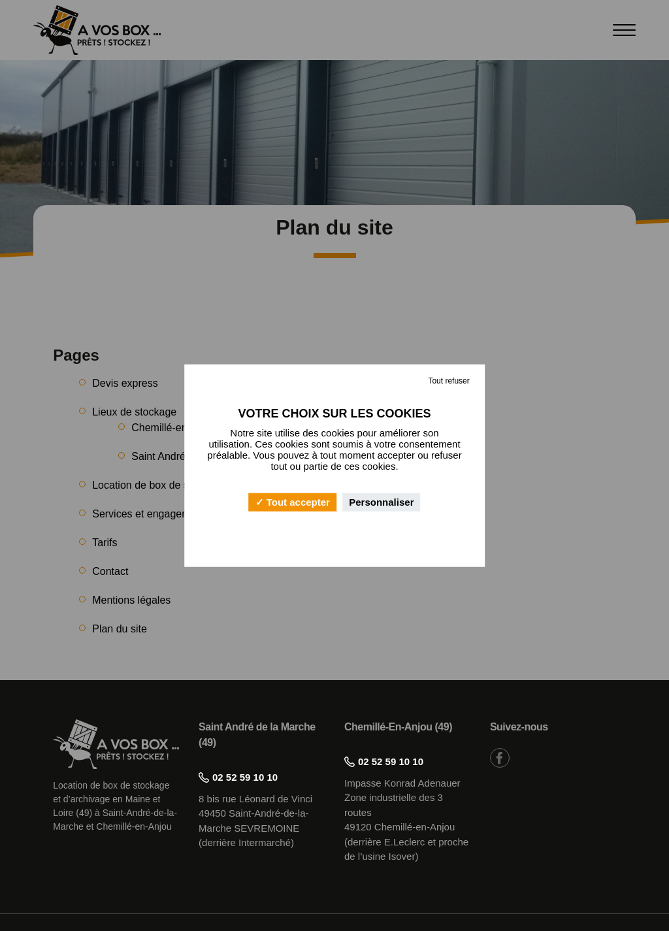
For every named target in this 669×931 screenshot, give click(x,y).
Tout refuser (448, 380)
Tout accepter (292, 502)
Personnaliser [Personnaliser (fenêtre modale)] (381, 502)
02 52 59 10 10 (238, 777)
